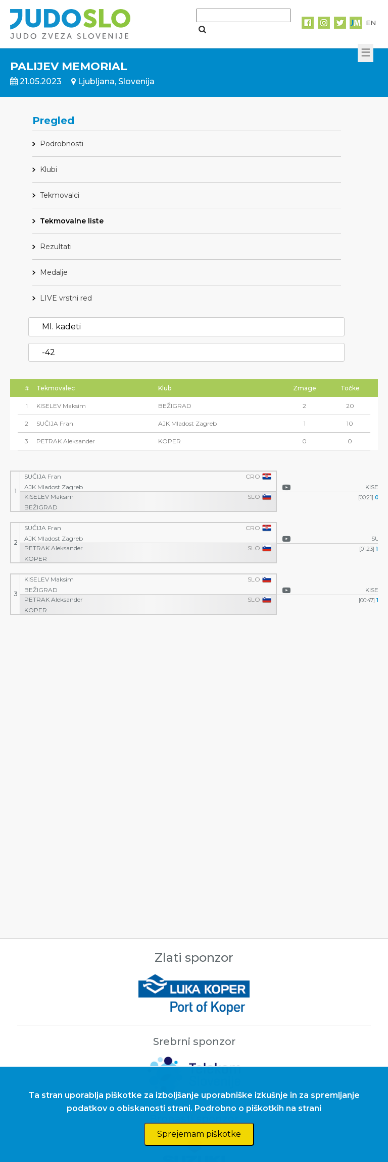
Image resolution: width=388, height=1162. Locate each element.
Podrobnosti (61, 143)
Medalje (54, 272)
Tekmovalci (59, 195)
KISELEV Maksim (49, 496)
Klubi (48, 169)
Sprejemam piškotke (199, 1134)
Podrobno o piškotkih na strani (258, 1108)
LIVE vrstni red (66, 298)
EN (371, 23)
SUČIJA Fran (42, 476)
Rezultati (56, 246)
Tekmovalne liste (72, 220)
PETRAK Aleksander (53, 548)
